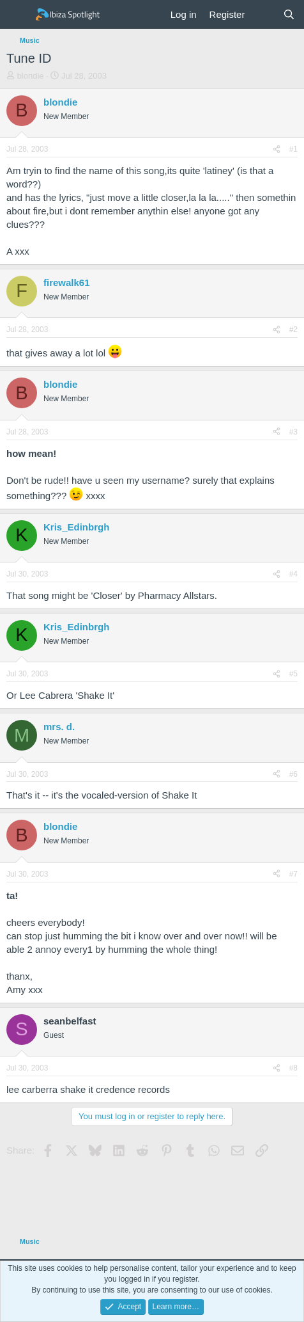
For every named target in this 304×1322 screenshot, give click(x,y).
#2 (293, 329)
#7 (293, 874)
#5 (293, 673)
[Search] (289, 14)
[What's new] (263, 14)
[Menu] (18, 15)
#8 (293, 1067)
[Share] (276, 149)
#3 (293, 431)
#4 (293, 573)
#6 (293, 774)
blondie (30, 76)
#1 (293, 149)
